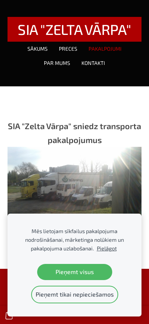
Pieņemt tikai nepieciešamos (75, 294)
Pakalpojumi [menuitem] (105, 48)
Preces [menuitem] (68, 48)
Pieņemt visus (75, 271)
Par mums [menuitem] (57, 63)
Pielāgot (107, 248)
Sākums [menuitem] (37, 48)
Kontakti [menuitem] (93, 63)
